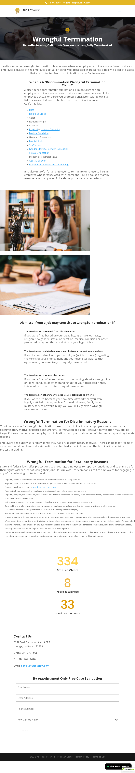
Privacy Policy (82, 769)
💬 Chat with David (118, 766)
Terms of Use (98, 769)
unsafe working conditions (44, 487)
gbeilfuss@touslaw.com (35, 678)
